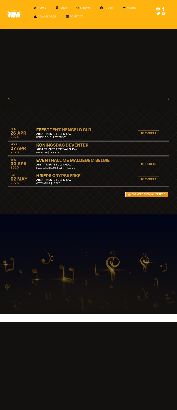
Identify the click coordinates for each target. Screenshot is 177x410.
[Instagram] (158, 8)
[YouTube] (163, 13)
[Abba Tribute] (13, 14)
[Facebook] (163, 8)
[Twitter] (158, 13)
